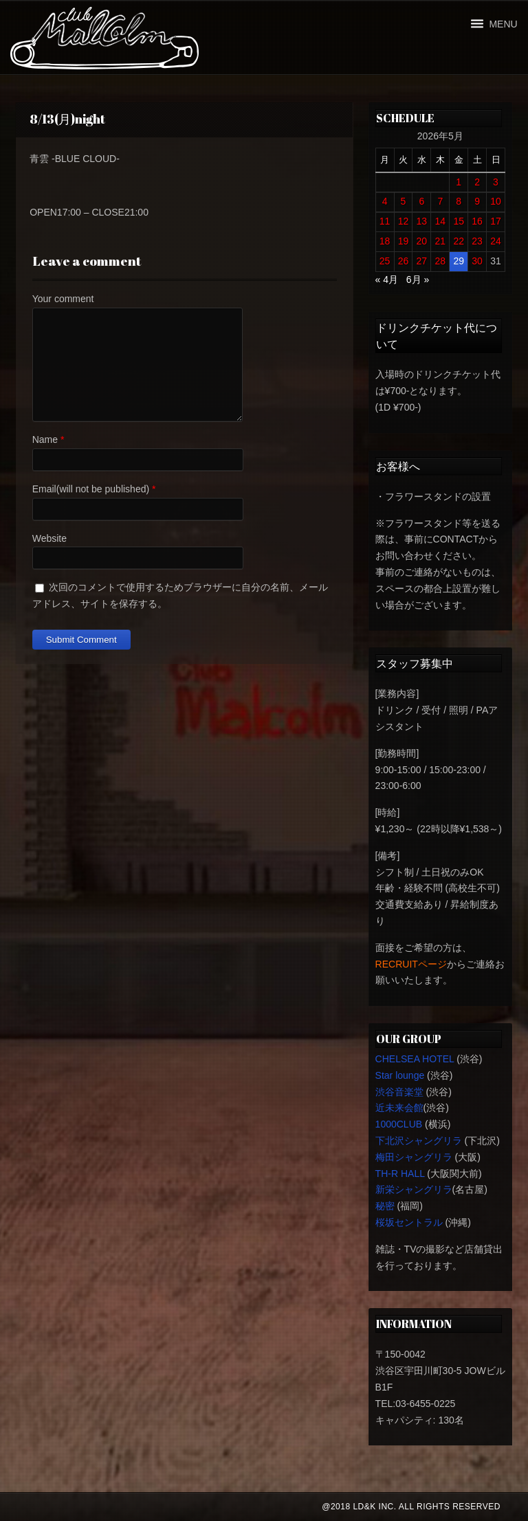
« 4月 (386, 279)
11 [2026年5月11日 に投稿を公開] (385, 221)
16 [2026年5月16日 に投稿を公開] (477, 221)
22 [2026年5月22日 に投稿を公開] (458, 241)
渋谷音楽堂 (399, 1091)
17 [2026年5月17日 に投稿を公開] (495, 221)
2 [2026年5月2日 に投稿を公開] (477, 181)
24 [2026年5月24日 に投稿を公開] (495, 241)
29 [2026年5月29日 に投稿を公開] (458, 260)
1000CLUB (399, 1124)
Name (45, 439)
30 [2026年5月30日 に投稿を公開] (477, 260)
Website (49, 538)
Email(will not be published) (90, 488)
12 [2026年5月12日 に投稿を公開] (403, 221)
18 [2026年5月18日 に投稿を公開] (385, 241)
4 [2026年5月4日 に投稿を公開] (385, 201)
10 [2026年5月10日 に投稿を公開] (495, 201)
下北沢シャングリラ (418, 1140)
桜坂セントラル (409, 1222)
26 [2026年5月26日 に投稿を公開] (403, 260)
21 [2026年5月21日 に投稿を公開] (440, 241)
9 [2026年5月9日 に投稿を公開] (477, 201)
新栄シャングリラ (413, 1189)
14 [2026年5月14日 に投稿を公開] (440, 221)
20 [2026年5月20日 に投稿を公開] (422, 241)
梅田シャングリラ (413, 1157)
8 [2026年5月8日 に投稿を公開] (458, 201)
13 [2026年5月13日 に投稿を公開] (422, 221)
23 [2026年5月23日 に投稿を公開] (477, 241)
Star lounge (400, 1075)
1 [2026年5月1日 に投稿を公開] (458, 181)
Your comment (63, 298)
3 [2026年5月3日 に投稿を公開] (495, 181)
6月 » (417, 279)
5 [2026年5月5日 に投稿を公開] (403, 201)
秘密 (385, 1205)
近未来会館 (399, 1107)
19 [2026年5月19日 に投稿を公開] (403, 241)
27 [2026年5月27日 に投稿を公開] (422, 260)
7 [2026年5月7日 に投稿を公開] (440, 201)
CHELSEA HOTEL (414, 1058)
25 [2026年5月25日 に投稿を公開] (385, 260)
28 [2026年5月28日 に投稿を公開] (440, 260)
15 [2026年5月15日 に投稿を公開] (458, 221)
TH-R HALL (400, 1173)
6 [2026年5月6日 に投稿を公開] (421, 201)
